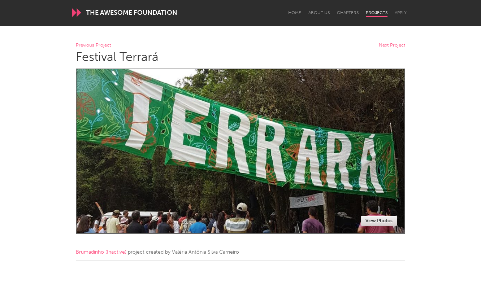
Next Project (392, 45)
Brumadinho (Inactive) (101, 252)
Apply (401, 12)
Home (294, 12)
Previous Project (93, 45)
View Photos (379, 220)
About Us (319, 12)
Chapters (348, 12)
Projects (376, 12)
